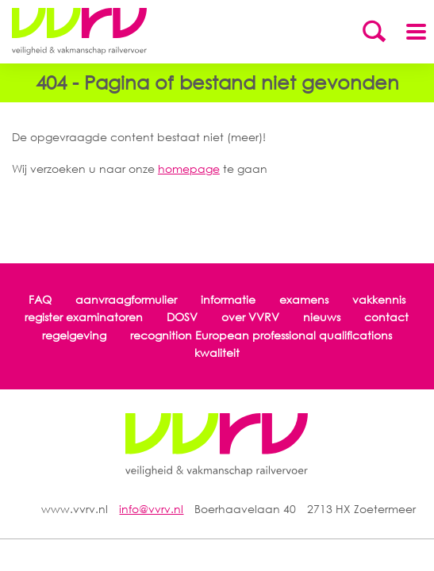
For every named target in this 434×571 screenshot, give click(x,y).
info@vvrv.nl (151, 508)
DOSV (182, 317)
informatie (228, 299)
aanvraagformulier (126, 299)
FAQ (40, 299)
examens (303, 299)
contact (386, 317)
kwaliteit (217, 352)
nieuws (321, 317)
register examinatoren (84, 317)
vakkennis (378, 299)
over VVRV (250, 317)
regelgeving (74, 335)
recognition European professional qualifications (261, 335)
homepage (189, 168)
